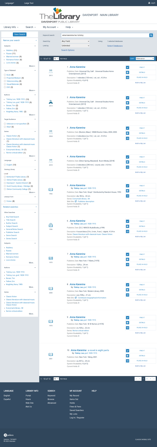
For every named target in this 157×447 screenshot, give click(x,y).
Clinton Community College (17, 189)
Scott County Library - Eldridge (18, 186)
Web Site (29, 403)
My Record (74, 395)
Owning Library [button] (9, 169)
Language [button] (7, 160)
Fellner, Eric (10, 109)
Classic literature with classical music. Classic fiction (20, 145)
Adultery (9, 50)
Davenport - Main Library (101, 15)
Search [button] (30, 27)
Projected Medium (14, 78)
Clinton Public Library (15, 180)
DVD (8, 87)
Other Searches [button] (9, 212)
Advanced (52, 403)
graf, (85, 188)
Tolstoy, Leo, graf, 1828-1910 (17, 102)
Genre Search (11, 235)
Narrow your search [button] (11, 40)
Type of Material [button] (10, 70)
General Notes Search (14, 229)
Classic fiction (11, 136)
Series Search (11, 239)
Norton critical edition (14, 153)
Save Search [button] (19, 34)
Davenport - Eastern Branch (17, 183)
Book (9, 75)
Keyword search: (49, 35)
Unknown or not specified (16, 124)
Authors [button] (7, 95)
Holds (72, 403)
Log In (153, 3)
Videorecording (13, 81)
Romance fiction (12, 60)
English (10, 165)
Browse (51, 399)
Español (7, 399)
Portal (28, 395)
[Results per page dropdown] (56, 58)
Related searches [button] (10, 207)
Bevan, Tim (10, 105)
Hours (28, 399)
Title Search (10, 220)
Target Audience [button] (10, 119)
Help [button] (69, 27)
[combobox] (75, 41)
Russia (9, 54)
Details (135, 72)
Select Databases (115, 46)
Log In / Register (77, 417)
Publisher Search (12, 232)
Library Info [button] (11, 27)
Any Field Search (12, 217)
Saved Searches (77, 410)
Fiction (9, 201)
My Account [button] (50, 27)
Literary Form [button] (8, 197)
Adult (9, 127)
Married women (12, 57)
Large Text (28, 3)
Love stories (11, 63)
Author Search (11, 223)
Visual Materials (13, 84)
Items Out (74, 399)
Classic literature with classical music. (20, 139)
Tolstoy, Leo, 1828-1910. (15, 99)
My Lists (73, 414)
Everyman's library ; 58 (14, 150)
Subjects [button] (7, 46)
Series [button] (6, 131)
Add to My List (140, 82)
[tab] (19, 40)
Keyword (51, 395)
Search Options (67, 50)
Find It (135, 67)
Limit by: (46, 46)
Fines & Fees (75, 406)
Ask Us (29, 406)
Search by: (47, 41)
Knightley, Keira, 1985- (14, 112)
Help (94, 391)
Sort (132, 59)
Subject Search (12, 226)
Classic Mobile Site (143, 439)
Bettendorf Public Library (16, 177)
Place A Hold (136, 77)
